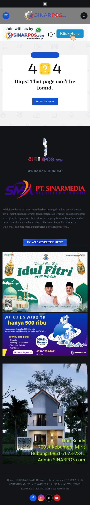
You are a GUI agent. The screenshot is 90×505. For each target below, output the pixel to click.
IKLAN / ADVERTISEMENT (45, 242)
